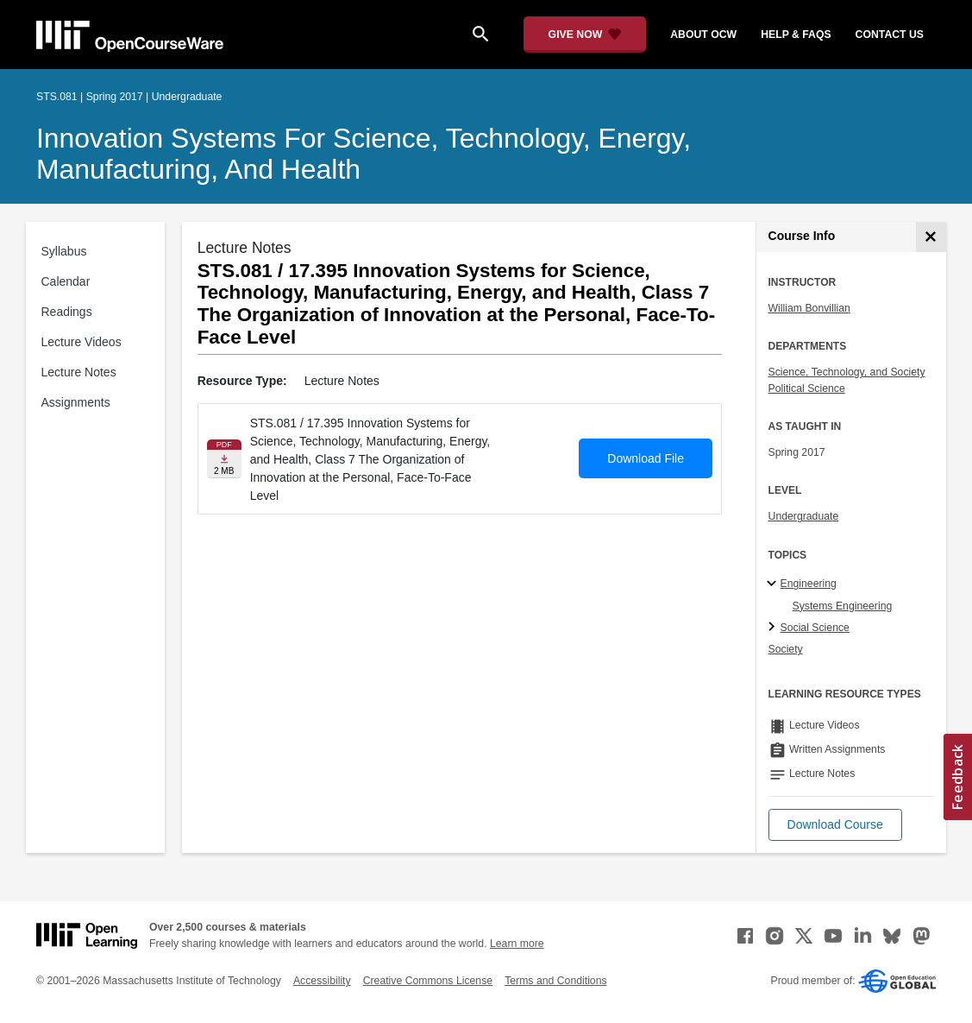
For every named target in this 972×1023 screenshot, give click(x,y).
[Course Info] (931, 237)
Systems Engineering (843, 606)
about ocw (703, 34)
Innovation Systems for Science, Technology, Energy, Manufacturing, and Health (363, 154)
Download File (645, 458)
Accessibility (322, 981)
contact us (890, 34)
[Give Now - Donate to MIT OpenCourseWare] (585, 34)
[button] (835, 825)
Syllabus (64, 251)
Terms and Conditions (555, 981)
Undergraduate (803, 516)
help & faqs (796, 34)
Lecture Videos (81, 342)
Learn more (517, 944)
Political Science (806, 388)
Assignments (75, 402)
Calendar (66, 281)
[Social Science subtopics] (774, 627)
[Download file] (224, 458)
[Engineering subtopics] (774, 584)
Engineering (809, 584)
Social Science (815, 628)
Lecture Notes (78, 372)
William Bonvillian (809, 308)
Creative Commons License (427, 981)
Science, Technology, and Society (846, 372)
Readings (66, 312)
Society (785, 649)
